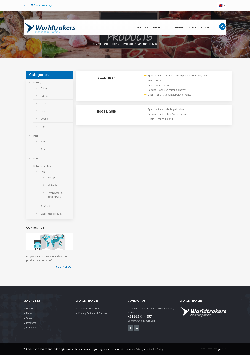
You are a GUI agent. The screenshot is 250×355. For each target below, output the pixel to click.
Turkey (44, 95)
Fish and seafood (42, 166)
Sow (43, 149)
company (177, 27)
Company (31, 327)
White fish (53, 185)
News (29, 313)
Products (128, 43)
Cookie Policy (156, 349)
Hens (43, 111)
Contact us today (43, 5)
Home (115, 43)
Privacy (140, 349)
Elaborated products (52, 213)
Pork (35, 135)
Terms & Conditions (88, 308)
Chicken (45, 88)
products (159, 27)
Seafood (45, 206)
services (142, 27)
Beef (36, 158)
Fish (43, 171)
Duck (43, 103)
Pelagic (51, 177)
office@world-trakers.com (141, 320)
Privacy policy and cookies (92, 313)
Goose (44, 118)
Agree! (220, 349)
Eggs (43, 126)
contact (207, 27)
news (192, 27)
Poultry (37, 82)
